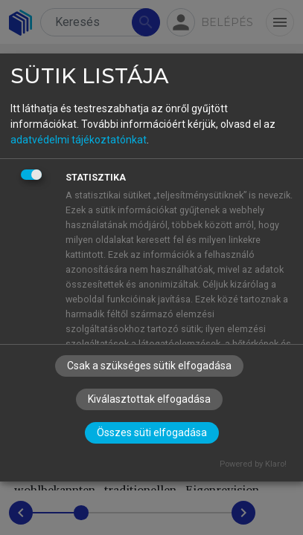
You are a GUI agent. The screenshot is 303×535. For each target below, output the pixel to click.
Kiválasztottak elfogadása (149, 399)
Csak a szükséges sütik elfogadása (149, 366)
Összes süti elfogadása (152, 432)
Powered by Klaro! (253, 464)
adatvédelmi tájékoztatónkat (78, 140)
